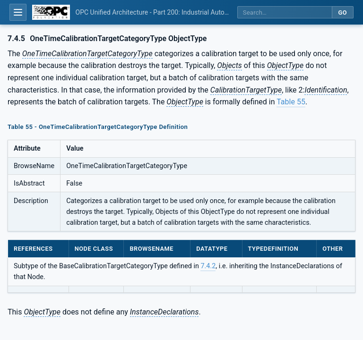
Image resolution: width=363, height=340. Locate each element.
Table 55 (291, 101)
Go (342, 12)
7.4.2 (208, 266)
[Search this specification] (284, 12)
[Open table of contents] (17, 12)
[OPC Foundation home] (51, 12)
